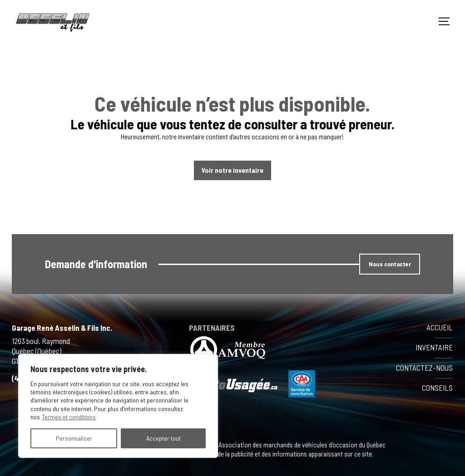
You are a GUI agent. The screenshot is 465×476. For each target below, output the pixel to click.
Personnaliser (74, 438)
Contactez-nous (424, 367)
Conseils (437, 387)
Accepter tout (163, 438)
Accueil (439, 327)
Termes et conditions (69, 417)
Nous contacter (390, 264)
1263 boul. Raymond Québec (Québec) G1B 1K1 (41, 351)
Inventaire (434, 347)
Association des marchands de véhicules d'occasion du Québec (301, 445)
